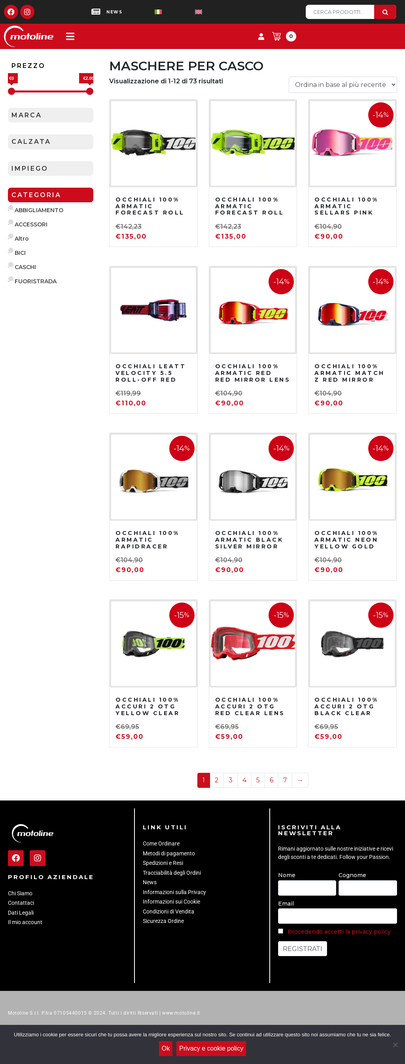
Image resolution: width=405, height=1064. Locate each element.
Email (286, 903)
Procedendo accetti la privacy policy (339, 931)
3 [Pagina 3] (231, 780)
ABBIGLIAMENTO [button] (39, 210)
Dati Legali (21, 913)
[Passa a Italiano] (145, 12)
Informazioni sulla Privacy (174, 892)
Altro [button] (22, 238)
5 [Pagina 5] (258, 780)
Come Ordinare (161, 843)
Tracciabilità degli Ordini (172, 873)
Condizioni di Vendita (168, 911)
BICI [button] (20, 252)
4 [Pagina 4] (244, 780)
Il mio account (25, 922)
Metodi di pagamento (169, 853)
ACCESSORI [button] (31, 224)
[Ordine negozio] (343, 85)
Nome (286, 875)
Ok (168, 1050)
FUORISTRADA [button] (36, 281)
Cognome (352, 875)
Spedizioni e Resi (163, 863)
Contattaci (21, 903)
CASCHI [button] (25, 267)
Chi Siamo (20, 893)
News (150, 882)
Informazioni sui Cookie (171, 901)
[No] (395, 1045)
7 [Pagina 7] (285, 780)
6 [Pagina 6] (271, 780)
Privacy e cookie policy (213, 1050)
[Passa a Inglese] (186, 12)
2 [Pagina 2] (217, 780)
